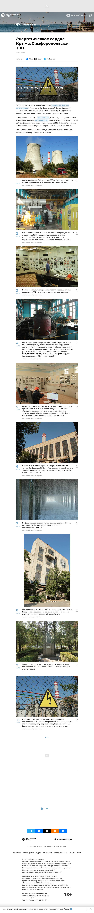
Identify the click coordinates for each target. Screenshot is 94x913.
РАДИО (38, 853)
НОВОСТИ (17, 853)
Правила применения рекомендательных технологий (41, 872)
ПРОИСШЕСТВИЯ (53, 847)
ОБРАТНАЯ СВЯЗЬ (61, 853)
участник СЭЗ (43, 117)
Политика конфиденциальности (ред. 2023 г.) (38, 870)
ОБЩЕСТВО (41, 847)
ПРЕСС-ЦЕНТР (28, 853)
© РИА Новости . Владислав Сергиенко (32, 185)
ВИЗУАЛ (63, 847)
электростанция (41, 120)
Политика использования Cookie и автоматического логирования (46, 868)
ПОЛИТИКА (32, 847)
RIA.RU (72, 853)
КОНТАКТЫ (47, 853)
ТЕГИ (79, 853)
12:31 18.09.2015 (20, 53)
